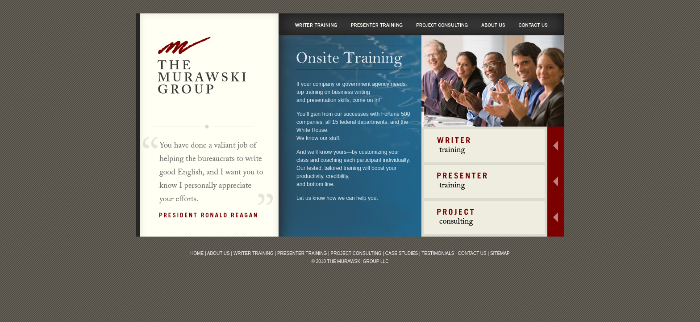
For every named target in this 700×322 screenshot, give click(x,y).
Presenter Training (302, 253)
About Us (218, 253)
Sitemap (500, 253)
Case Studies (401, 253)
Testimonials (437, 253)
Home (197, 253)
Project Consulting (356, 253)
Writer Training (253, 253)
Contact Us (472, 253)
